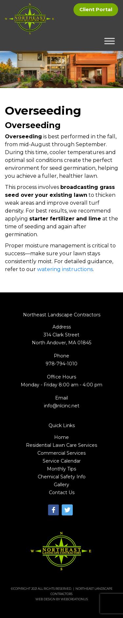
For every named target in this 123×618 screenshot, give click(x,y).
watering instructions (65, 269)
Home (61, 437)
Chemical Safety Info (62, 477)
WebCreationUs (74, 599)
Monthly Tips (61, 469)
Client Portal (95, 9)
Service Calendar (62, 461)
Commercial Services (61, 453)
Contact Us (61, 492)
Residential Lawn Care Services (61, 445)
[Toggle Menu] (109, 41)
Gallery (61, 485)
